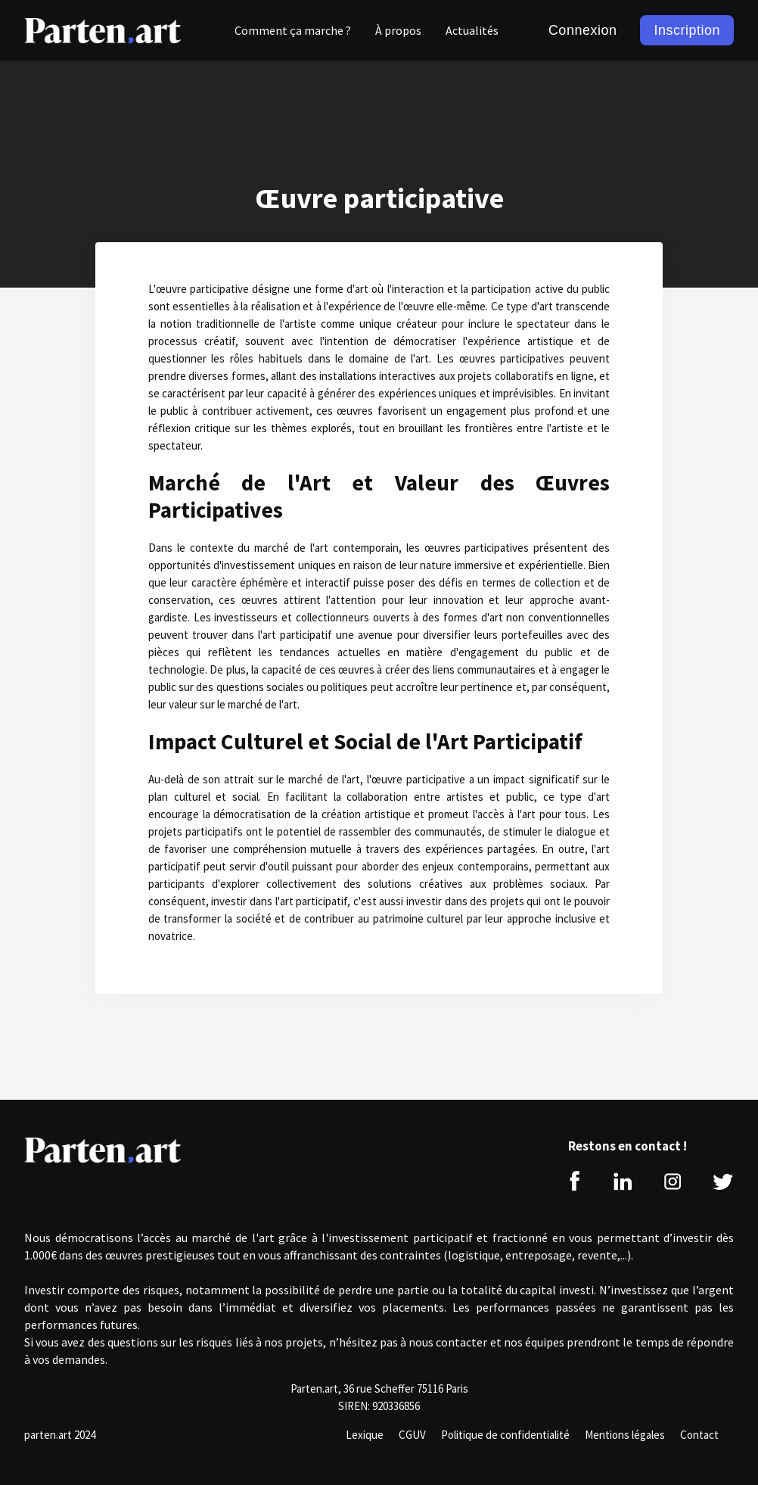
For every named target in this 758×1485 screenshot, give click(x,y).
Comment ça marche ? (293, 30)
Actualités (472, 30)
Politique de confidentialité (505, 1434)
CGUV (412, 1434)
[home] (102, 30)
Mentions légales (625, 1434)
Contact (699, 1434)
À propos (398, 30)
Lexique (365, 1434)
